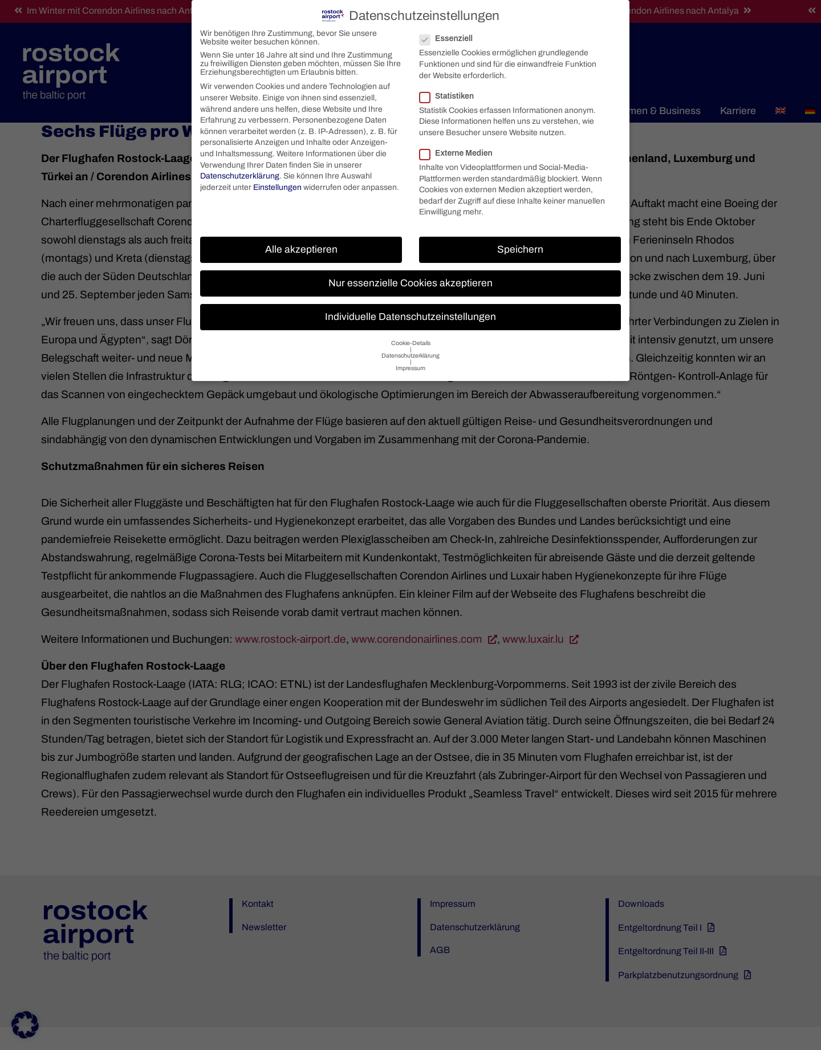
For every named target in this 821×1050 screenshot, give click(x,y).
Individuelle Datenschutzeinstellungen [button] (410, 314)
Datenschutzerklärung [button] (410, 353)
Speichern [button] (520, 246)
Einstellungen (277, 184)
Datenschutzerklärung (239, 173)
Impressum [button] (410, 365)
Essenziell (450, 35)
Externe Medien (460, 150)
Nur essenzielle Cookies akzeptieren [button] (410, 280)
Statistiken (451, 92)
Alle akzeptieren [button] (301, 246)
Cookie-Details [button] (410, 340)
